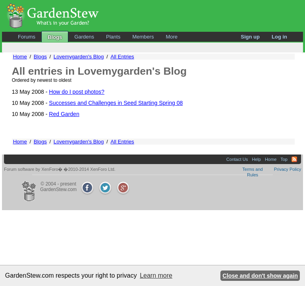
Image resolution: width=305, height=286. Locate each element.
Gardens (84, 37)
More (172, 37)
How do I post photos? (76, 92)
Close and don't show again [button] (260, 275)
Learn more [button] (156, 275)
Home (20, 57)
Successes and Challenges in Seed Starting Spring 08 (116, 103)
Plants (113, 37)
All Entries (122, 57)
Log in (279, 37)
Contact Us (237, 159)
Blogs (55, 37)
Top (284, 159)
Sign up (250, 37)
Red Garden (64, 114)
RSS (294, 159)
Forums (26, 37)
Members (143, 37)
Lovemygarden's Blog (79, 57)
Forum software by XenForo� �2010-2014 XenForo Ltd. (60, 169)
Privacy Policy (287, 169)
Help (256, 159)
